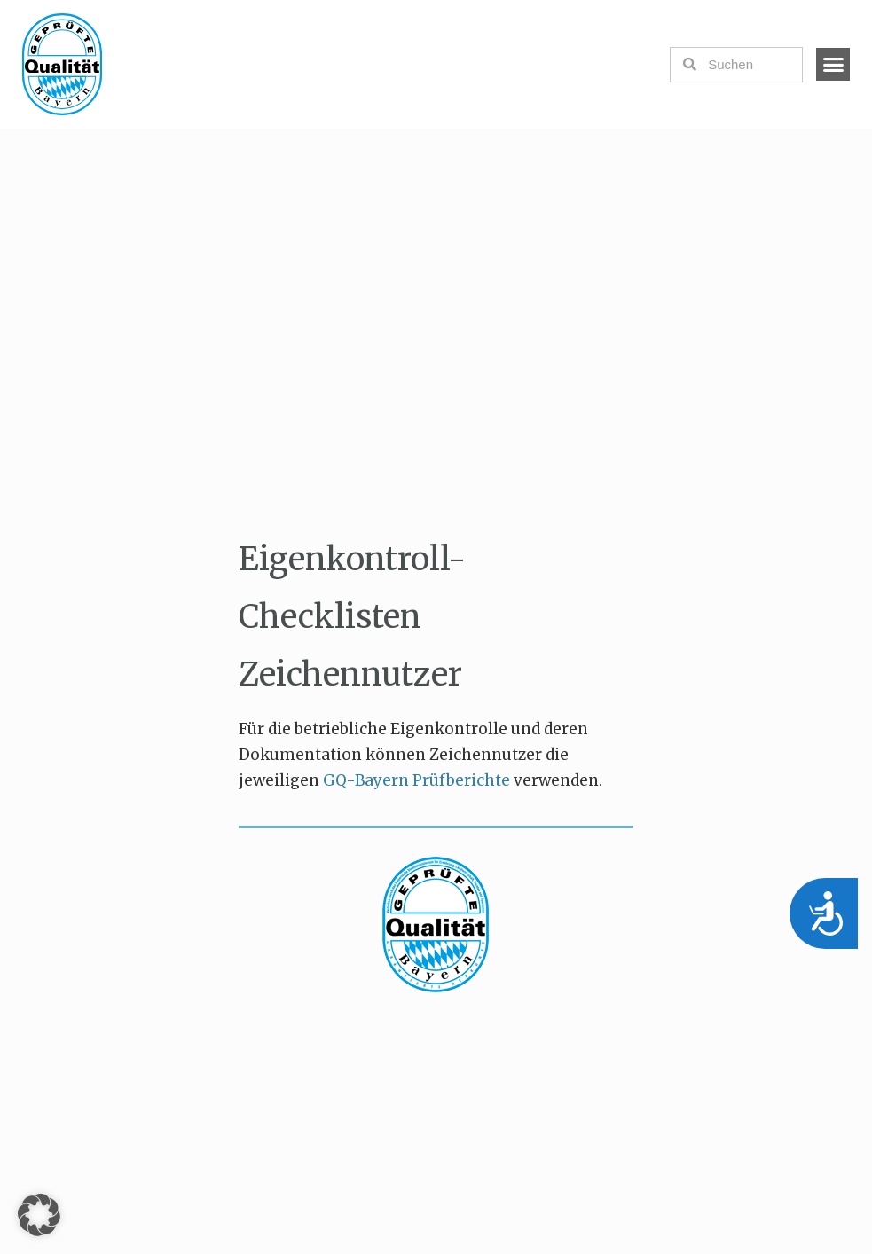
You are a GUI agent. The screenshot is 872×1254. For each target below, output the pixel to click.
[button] (833, 65)
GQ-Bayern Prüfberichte (418, 780)
